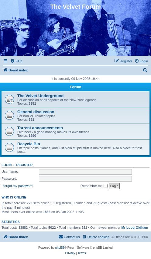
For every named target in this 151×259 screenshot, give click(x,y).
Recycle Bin (28, 144)
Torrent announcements (40, 128)
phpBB (59, 247)
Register (24, 165)
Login (7, 165)
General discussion (35, 112)
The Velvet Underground (40, 95)
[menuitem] (16, 61)
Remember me (94, 186)
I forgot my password (17, 186)
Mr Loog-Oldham (135, 227)
